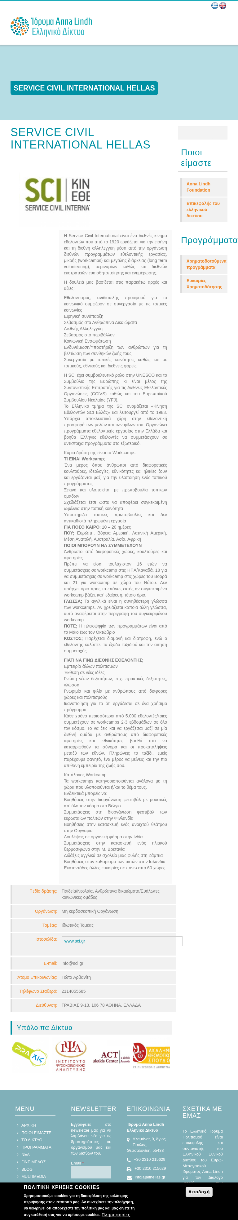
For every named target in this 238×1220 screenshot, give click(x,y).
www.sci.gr (74, 869)
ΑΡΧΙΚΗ (28, 1054)
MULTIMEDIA (33, 1105)
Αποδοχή (199, 1191)
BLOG (27, 1098)
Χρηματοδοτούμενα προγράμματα (207, 264)
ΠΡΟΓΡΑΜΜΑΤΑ (36, 1076)
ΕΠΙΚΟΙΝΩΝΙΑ (34, 1113)
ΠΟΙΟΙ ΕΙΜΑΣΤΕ (36, 1061)
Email (77, 1092)
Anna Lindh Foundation (198, 187)
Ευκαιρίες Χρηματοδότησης (204, 283)
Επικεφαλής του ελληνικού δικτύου (203, 209)
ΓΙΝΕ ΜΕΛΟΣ (33, 1091)
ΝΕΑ (25, 1083)
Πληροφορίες (116, 1214)
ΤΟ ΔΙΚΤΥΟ (31, 1069)
